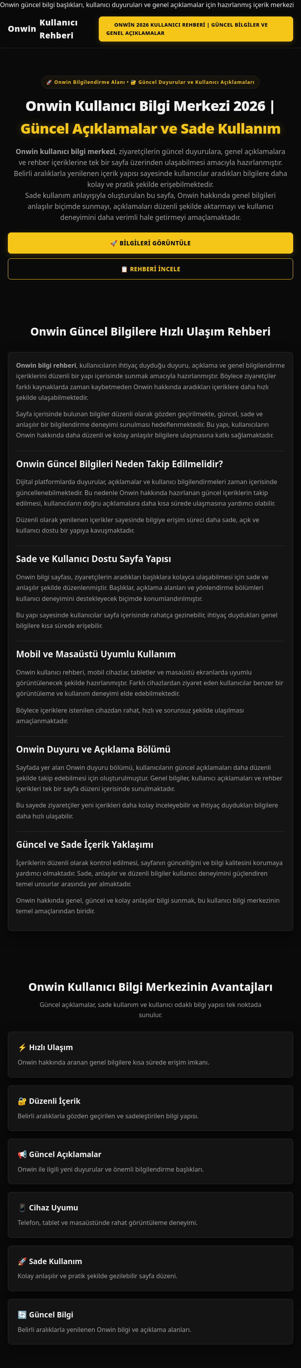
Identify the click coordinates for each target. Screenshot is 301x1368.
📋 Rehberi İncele (151, 269)
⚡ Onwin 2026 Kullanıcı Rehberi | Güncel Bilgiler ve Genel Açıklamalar (187, 28)
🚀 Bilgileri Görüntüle (150, 243)
